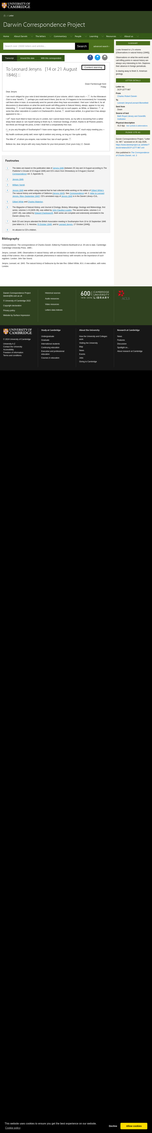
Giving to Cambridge (88, 361)
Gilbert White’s (97, 190)
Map (81, 347)
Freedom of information (13, 352)
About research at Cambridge (129, 351)
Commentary (60, 36)
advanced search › (101, 46)
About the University (89, 330)
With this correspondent (51, 58)
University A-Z (9, 344)
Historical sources (52, 293)
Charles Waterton (35, 202)
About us (128, 36)
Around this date (27, 58)
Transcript (9, 58)
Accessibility (8, 349)
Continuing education (50, 347)
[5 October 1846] (45, 224)
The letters (41, 36)
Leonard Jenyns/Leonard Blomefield (132, 103)
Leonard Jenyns (65, 224)
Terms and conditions (12, 355)
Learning (94, 36)
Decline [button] (113, 1126)
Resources (111, 36)
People (78, 36)
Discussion (122, 344)
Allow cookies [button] (134, 1126)
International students (50, 344)
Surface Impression (21, 315)
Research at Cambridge (128, 330)
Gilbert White (18, 202)
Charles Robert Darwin (127, 96)
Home (4, 15)
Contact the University (12, 347)
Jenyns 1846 (58, 168)
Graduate (45, 340)
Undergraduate (47, 336)
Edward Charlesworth (44, 213)
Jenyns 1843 (58, 193)
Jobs (81, 358)
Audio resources (52, 299)
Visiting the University (88, 343)
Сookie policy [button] (12, 1128)
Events (82, 354)
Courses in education (50, 358)
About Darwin (20, 36)
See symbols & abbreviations (136, 126)
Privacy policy (9, 310)
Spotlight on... (123, 347)
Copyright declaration (12, 305)
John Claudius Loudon (61, 210)
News (81, 350)
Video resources (52, 304)
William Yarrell (18, 185)
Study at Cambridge (51, 330)
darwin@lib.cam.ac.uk (12, 296)
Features (121, 340)
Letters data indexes (53, 310)
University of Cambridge (15, 301)
